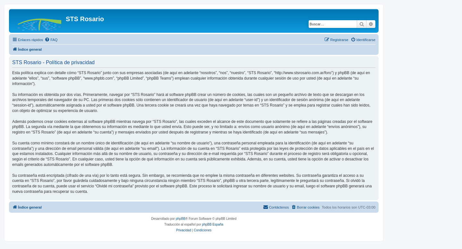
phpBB (180, 218)
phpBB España (212, 224)
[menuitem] (51, 40)
